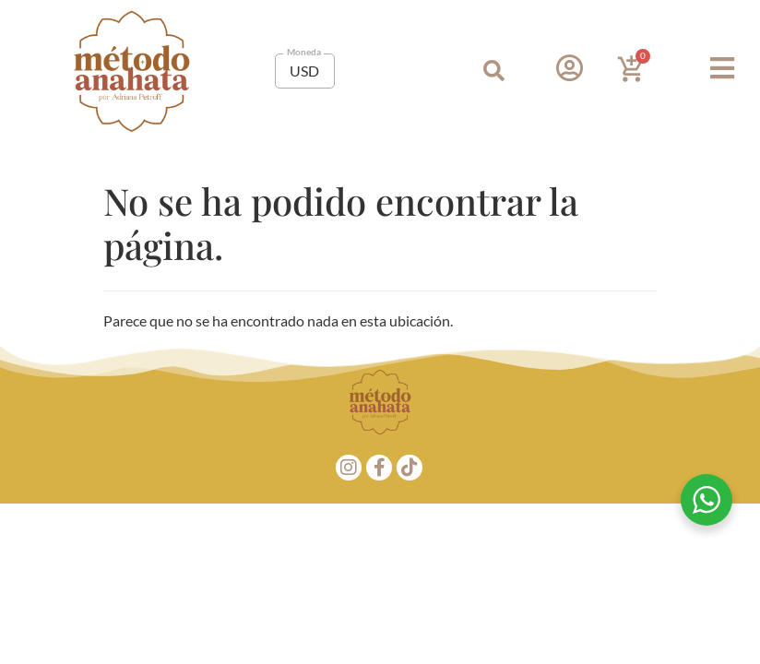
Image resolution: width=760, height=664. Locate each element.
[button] (494, 71)
